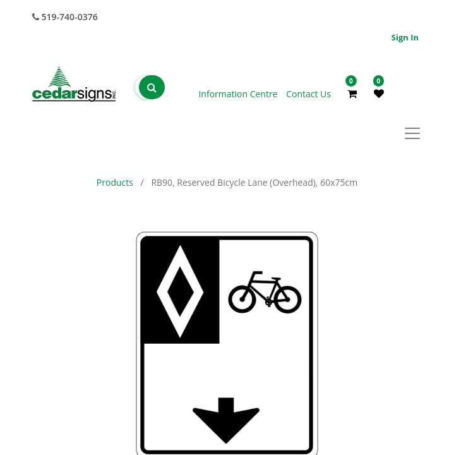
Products (115, 182)
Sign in (405, 37)
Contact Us (308, 94)
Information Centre (239, 94)
